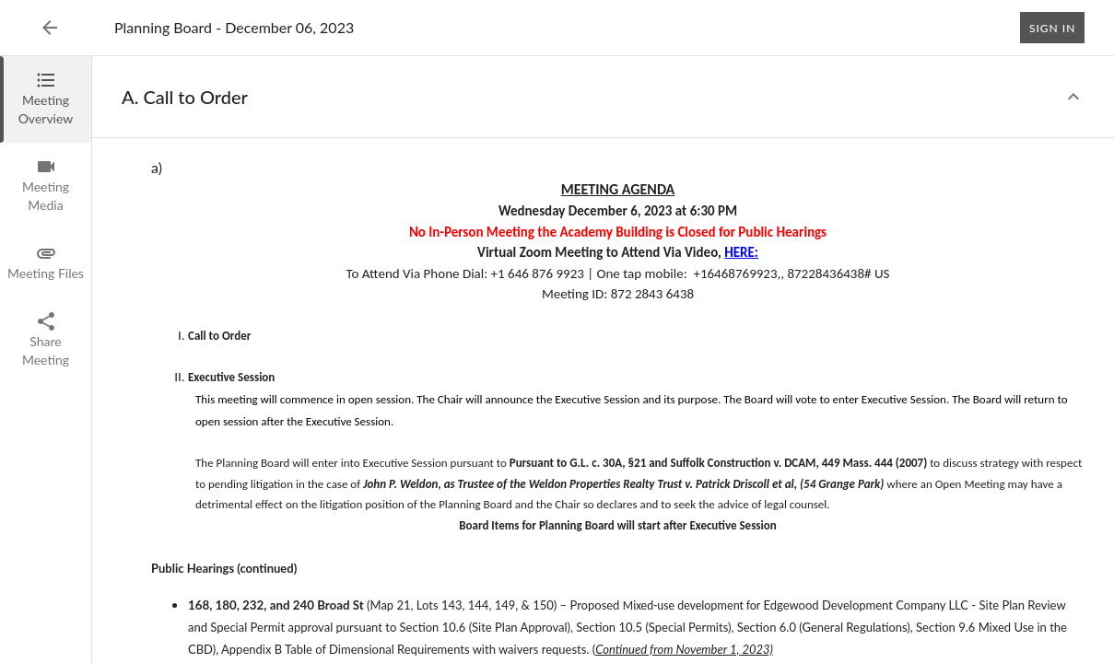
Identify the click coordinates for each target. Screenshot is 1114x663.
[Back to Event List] (49, 27)
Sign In (1052, 27)
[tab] (45, 99)
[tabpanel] (603, 359)
